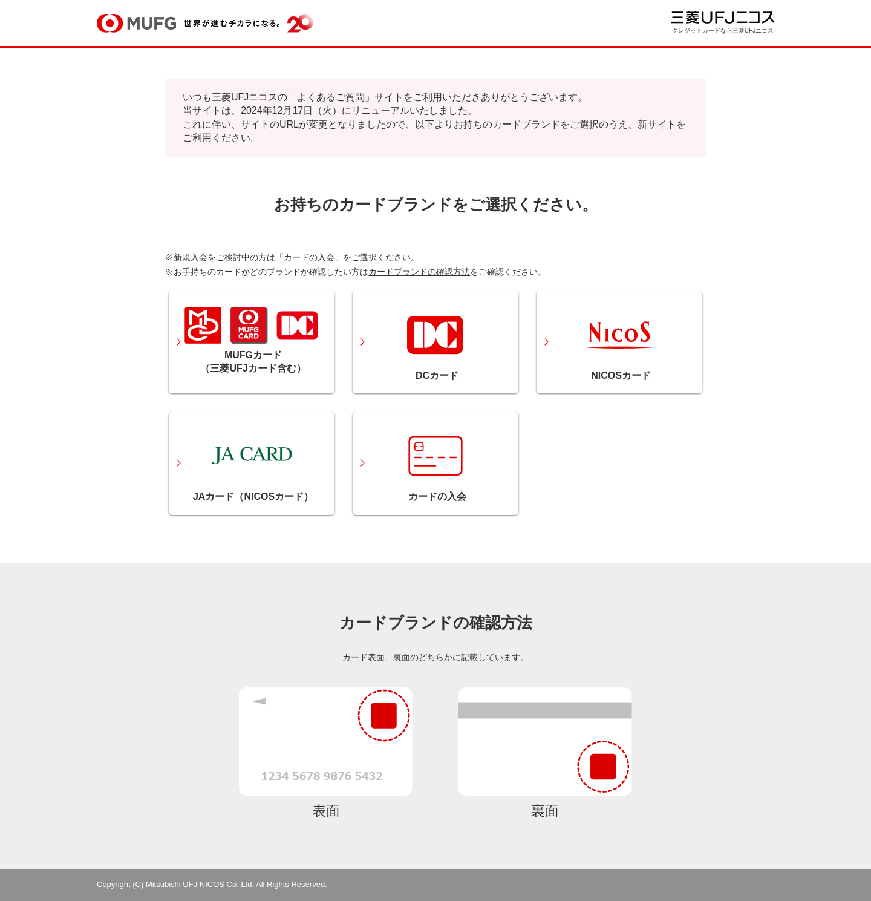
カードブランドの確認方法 (419, 272)
